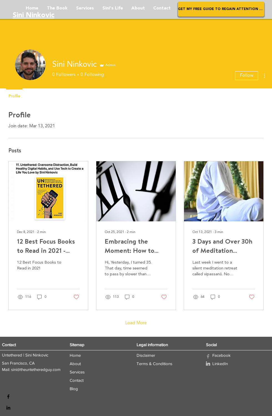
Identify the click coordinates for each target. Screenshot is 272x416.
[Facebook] (8, 396)
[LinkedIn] (8, 407)
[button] (221, 9)
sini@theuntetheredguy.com (36, 369)
